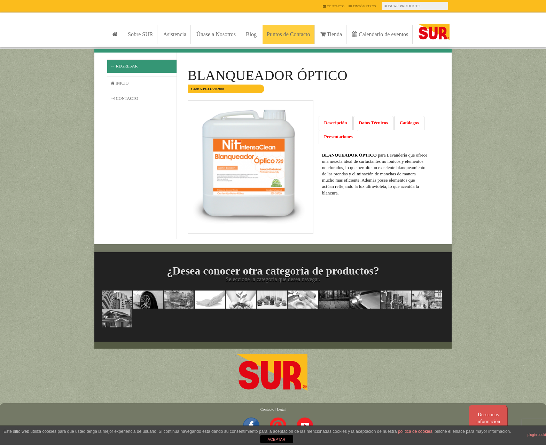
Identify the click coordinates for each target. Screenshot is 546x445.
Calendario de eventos (380, 34)
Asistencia (174, 34)
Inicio (119, 83)
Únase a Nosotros (216, 34)
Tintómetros (362, 6)
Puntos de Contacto (288, 34)
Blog (251, 34)
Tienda (331, 34)
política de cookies (415, 431)
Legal (281, 409)
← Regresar (124, 66)
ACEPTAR (276, 439)
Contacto (333, 6)
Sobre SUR (140, 34)
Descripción (335, 122)
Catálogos (409, 122)
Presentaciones (338, 136)
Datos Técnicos (373, 122)
